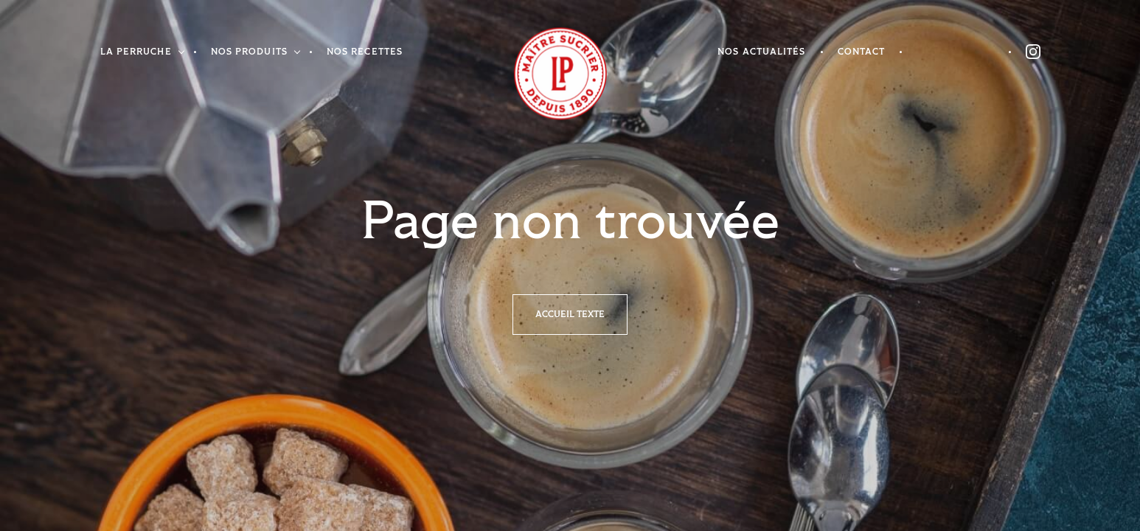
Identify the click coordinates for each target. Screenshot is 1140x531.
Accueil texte (570, 314)
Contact (862, 52)
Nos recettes (365, 52)
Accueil (542, 74)
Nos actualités (761, 52)
